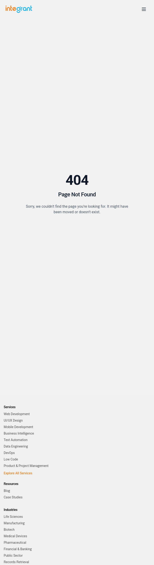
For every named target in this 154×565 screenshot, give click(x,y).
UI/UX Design (13, 420)
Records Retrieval (16, 562)
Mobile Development (18, 427)
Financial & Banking (18, 549)
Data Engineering (16, 446)
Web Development (17, 414)
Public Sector (13, 555)
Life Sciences (13, 517)
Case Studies (13, 497)
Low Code (11, 459)
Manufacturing (14, 523)
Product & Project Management (26, 466)
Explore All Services (18, 473)
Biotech (9, 529)
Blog (7, 491)
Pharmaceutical (15, 542)
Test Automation (15, 440)
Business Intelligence (19, 433)
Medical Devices (15, 536)
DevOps (9, 453)
